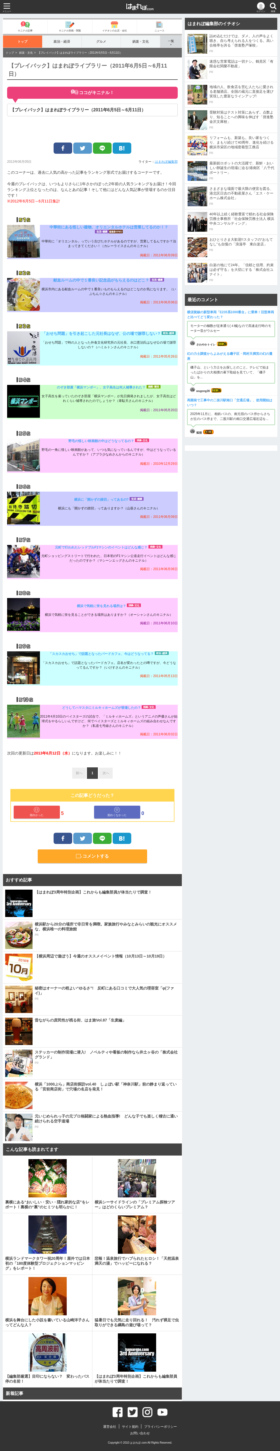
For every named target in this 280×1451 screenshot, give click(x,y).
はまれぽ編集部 (166, 162)
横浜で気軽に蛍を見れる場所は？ (101, 606)
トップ (22, 41)
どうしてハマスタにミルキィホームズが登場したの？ (101, 708)
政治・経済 (62, 41)
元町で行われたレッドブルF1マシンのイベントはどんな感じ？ (101, 547)
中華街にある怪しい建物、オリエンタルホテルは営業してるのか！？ (108, 227)
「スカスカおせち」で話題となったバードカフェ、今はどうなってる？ (101, 654)
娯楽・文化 (140, 41)
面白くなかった (117, 812)
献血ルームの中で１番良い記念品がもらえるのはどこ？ (101, 280)
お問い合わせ (140, 1433)
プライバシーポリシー (160, 1427)
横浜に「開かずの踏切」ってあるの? (101, 499)
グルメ (101, 41)
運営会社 (109, 1427)
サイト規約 (130, 1427)
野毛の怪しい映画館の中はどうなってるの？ (101, 441)
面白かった (36, 812)
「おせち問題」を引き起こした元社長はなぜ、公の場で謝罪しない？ (101, 333)
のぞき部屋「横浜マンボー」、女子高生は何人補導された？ (101, 387)
